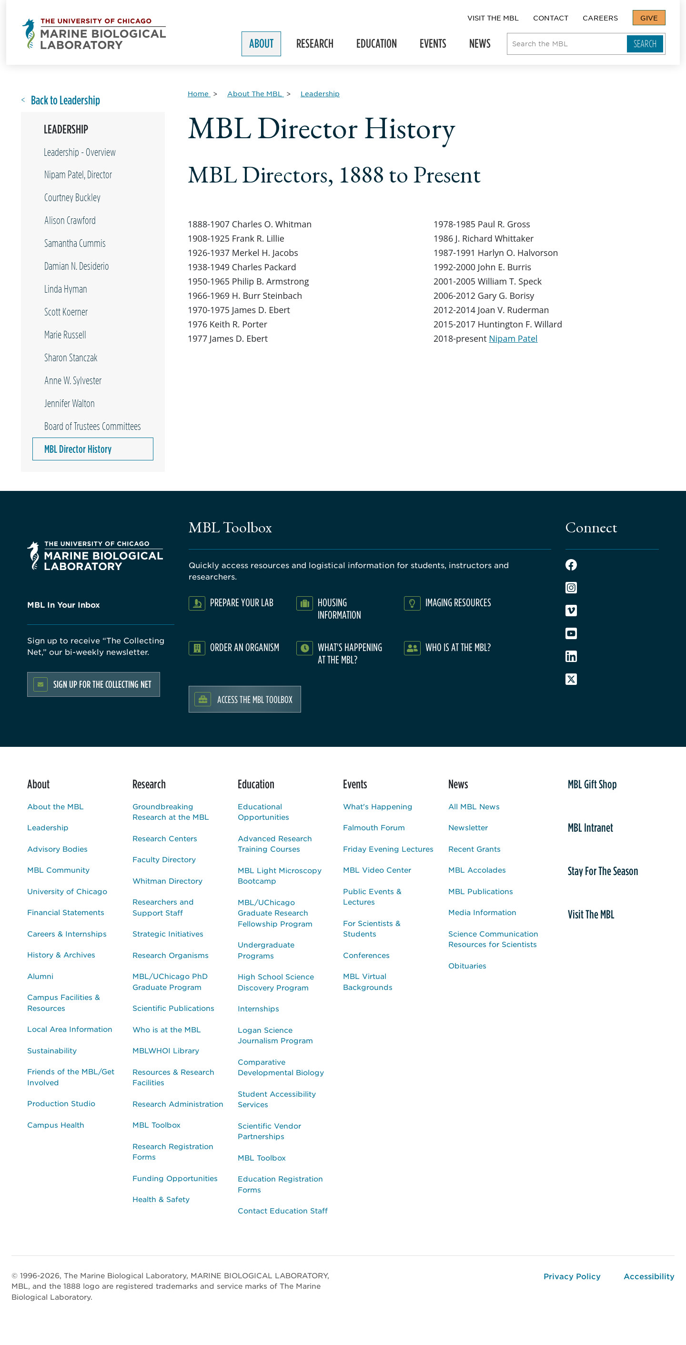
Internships (258, 1008)
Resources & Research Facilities (173, 1077)
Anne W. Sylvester (72, 380)
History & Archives (61, 954)
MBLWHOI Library (165, 1050)
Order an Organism (244, 647)
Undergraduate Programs (266, 950)
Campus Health (55, 1124)
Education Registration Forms (280, 1184)
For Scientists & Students (372, 928)
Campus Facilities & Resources (63, 1002)
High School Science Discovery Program (276, 982)
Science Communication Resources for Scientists (493, 939)
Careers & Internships (67, 933)
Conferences (366, 954)
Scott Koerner (66, 311)
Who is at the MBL (166, 1029)
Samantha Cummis (75, 243)
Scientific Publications (173, 1007)
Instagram (571, 587)
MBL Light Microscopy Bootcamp (280, 876)
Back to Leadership (65, 100)
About (266, 45)
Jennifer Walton (69, 403)
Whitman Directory (167, 880)
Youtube (571, 633)
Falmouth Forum (374, 827)
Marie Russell (65, 334)
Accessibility (649, 1276)
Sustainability (52, 1050)
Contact (550, 17)
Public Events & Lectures (372, 896)
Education (381, 45)
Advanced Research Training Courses (275, 844)
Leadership (48, 827)
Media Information (482, 912)
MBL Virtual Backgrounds (368, 981)
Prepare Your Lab (241, 602)
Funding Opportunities (175, 1177)
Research (319, 45)
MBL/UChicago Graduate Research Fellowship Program (275, 912)
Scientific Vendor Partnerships (269, 1131)
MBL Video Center (377, 869)
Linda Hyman (65, 289)
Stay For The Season (603, 871)
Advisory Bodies (57, 848)
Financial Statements (65, 912)
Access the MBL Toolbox (255, 699)
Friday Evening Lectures (388, 848)
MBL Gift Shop (592, 784)
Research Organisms (170, 954)
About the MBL (55, 806)
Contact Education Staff (283, 1210)
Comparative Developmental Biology (281, 1067)
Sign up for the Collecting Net (102, 684)
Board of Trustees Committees (92, 426)
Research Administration (177, 1103)
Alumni (40, 975)
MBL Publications (480, 891)
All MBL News (474, 806)
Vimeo (571, 610)
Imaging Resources (458, 602)
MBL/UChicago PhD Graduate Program (170, 981)
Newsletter (468, 827)
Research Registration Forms (172, 1151)
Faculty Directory (164, 859)
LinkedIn (571, 656)
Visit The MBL (493, 17)
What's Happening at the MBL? (350, 653)
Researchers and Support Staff (163, 907)
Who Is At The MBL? (458, 647)
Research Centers (164, 838)
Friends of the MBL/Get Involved (70, 1077)
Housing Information (339, 608)
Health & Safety (161, 1198)
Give (649, 17)
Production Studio (61, 1103)
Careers (600, 17)
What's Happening (378, 806)
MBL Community (58, 869)
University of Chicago (67, 891)
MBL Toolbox (156, 1124)
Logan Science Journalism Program (275, 1035)
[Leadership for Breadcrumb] (320, 93)
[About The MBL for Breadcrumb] (255, 93)
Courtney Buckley (72, 197)
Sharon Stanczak (71, 357)
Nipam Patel (513, 338)
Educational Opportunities (263, 812)
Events (437, 45)
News (484, 45)
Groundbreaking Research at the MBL (170, 812)
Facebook (571, 565)
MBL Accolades (477, 869)
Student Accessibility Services (277, 1099)
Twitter (571, 679)
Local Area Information (69, 1028)
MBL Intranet (590, 827)
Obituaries (467, 965)
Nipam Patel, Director (78, 174)
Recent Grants (474, 848)
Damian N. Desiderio (76, 266)
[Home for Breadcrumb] (199, 93)
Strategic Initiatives (167, 933)
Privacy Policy (572, 1276)
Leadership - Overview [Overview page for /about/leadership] (80, 152)
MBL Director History (77, 449)
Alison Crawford (70, 220)
